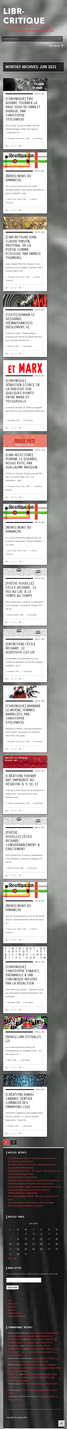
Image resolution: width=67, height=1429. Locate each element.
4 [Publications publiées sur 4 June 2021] (41, 1234)
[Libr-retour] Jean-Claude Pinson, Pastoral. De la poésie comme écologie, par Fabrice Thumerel (23, 247)
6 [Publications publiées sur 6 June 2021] (56, 1234)
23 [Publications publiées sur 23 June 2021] (26, 1249)
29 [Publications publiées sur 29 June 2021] (18, 1254)
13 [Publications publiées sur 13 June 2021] (57, 1239)
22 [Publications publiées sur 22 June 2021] (18, 1249)
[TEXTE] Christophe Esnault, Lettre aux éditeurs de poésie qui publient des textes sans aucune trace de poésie (32, 1377)
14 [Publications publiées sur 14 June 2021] (10, 1244)
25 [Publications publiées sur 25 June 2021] (41, 1249)
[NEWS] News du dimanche (18, 178)
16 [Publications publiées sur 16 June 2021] (26, 1244)
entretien (10, 671)
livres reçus (20, 138)
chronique (11, 138)
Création (10, 346)
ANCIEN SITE (14, 1313)
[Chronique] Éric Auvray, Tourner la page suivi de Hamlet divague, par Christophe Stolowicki (23, 109)
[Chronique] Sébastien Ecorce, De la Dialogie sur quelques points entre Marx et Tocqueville (23, 391)
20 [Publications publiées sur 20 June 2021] (57, 1244)
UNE (27, 138)
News (19, 199)
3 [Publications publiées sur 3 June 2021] (33, 1234)
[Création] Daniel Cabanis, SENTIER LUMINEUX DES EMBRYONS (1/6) (20, 1100)
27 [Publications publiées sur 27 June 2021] (57, 1249)
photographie (20, 803)
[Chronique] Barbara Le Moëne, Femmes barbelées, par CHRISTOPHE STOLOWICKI (23, 714)
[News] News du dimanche (18, 529)
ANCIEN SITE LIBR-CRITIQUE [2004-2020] (33, 31)
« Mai (8, 1258)
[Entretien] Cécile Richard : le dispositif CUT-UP (20, 648)
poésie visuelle (13, 615)
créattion (12, 1307)
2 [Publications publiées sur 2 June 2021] (25, 1234)
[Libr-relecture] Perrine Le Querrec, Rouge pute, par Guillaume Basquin (22, 461)
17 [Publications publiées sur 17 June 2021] (33, 1244)
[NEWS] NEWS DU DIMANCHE (22, 1177)
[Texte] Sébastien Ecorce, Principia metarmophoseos (32, 1158)
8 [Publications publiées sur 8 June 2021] (18, 1239)
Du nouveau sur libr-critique (20, 1161)
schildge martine (15, 1349)
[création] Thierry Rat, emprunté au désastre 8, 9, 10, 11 (22, 780)
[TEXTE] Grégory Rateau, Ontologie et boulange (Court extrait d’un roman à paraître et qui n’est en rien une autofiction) (34, 1368)
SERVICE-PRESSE (17, 1316)
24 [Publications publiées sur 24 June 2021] (33, 1249)
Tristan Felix (13, 1345)
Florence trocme (15, 1339)
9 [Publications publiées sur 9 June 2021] (25, 1239)
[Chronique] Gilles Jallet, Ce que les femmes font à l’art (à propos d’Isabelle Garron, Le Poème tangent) (33, 1352)
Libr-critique (24, 16)
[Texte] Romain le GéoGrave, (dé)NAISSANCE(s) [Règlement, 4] (20, 321)
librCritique (39, 138)
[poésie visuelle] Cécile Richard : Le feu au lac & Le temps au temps (21, 589)
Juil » (15, 1258)
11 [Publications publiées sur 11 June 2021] (41, 1239)
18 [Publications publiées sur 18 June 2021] (41, 1244)
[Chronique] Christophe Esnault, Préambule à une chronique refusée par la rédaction (22, 975)
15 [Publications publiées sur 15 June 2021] (18, 1244)
